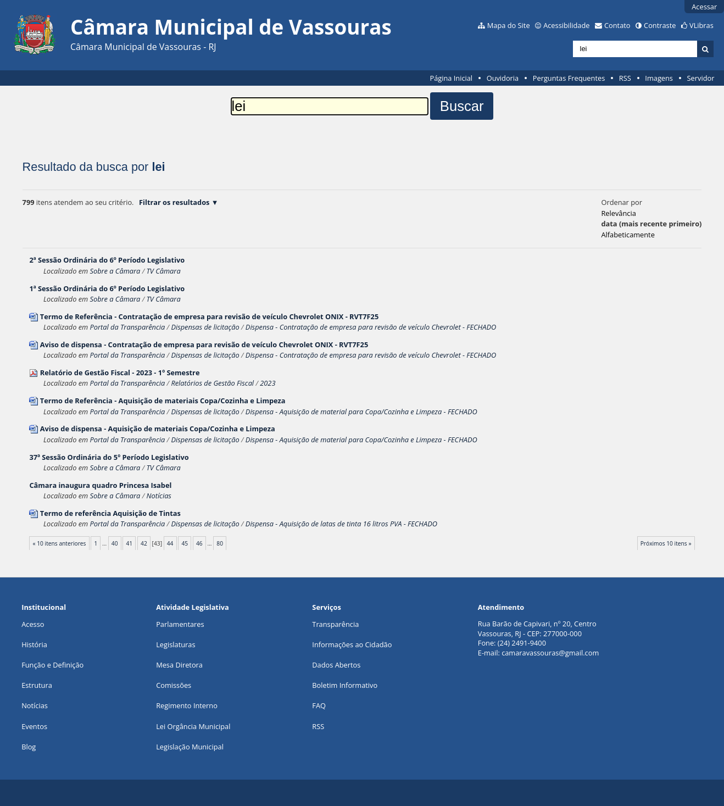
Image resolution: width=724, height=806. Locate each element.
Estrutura (36, 685)
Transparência (335, 624)
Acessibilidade (566, 25)
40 (115, 543)
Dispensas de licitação (205, 327)
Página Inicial (451, 78)
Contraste (660, 25)
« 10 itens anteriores (59, 543)
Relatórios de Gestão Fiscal (212, 383)
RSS (625, 78)
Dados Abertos (336, 665)
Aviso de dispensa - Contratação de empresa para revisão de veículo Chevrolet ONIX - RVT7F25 (204, 344)
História (34, 644)
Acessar (704, 7)
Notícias (158, 496)
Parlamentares (180, 624)
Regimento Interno (187, 705)
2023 (267, 383)
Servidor (701, 78)
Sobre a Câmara (115, 271)
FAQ (319, 705)
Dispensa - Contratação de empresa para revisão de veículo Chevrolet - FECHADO (371, 327)
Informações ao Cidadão (352, 644)
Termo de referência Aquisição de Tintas (110, 513)
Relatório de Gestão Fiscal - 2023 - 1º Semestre (120, 372)
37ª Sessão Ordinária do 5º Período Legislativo (108, 457)
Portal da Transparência (127, 327)
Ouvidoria (503, 78)
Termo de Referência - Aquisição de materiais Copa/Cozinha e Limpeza (163, 400)
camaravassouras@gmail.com (550, 653)
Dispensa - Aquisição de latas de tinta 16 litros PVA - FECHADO (341, 524)
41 (129, 543)
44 (170, 543)
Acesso (32, 624)
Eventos (34, 726)
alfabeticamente (627, 235)
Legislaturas (175, 644)
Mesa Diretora (179, 665)
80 (219, 543)
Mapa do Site (508, 25)
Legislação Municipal (190, 747)
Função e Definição (52, 665)
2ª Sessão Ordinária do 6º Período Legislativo (107, 260)
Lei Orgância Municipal (193, 726)
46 (199, 543)
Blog (28, 747)
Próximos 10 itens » (666, 543)
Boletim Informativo (344, 685)
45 (184, 543)
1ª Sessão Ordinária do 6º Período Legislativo (107, 288)
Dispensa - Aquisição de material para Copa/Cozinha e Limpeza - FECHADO (361, 411)
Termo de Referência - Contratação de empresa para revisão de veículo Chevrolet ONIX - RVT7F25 (209, 316)
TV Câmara (163, 271)
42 (144, 543)
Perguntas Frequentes (569, 78)
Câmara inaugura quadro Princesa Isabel (100, 485)
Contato (617, 25)
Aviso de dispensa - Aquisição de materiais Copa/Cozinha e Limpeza (157, 428)
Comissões (173, 685)
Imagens (659, 78)
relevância (618, 213)
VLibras (701, 25)
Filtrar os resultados (174, 202)
